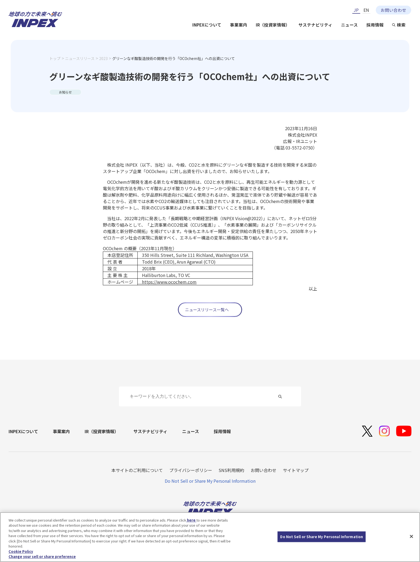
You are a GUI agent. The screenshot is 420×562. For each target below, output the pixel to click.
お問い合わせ (393, 10)
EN (366, 10)
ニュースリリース (80, 58)
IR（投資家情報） (273, 25)
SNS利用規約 (231, 470)
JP (356, 10)
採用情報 (375, 25)
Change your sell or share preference (42, 557)
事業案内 (238, 25)
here (191, 520)
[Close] (411, 537)
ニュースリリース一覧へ (207, 309)
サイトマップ (296, 470)
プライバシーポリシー (190, 470)
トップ (55, 58)
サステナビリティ (315, 25)
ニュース (349, 25)
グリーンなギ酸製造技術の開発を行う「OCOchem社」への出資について (173, 58)
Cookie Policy (21, 551)
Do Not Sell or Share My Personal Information (210, 481)
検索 (401, 25)
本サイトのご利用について (137, 470)
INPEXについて (207, 25)
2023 (103, 58)
